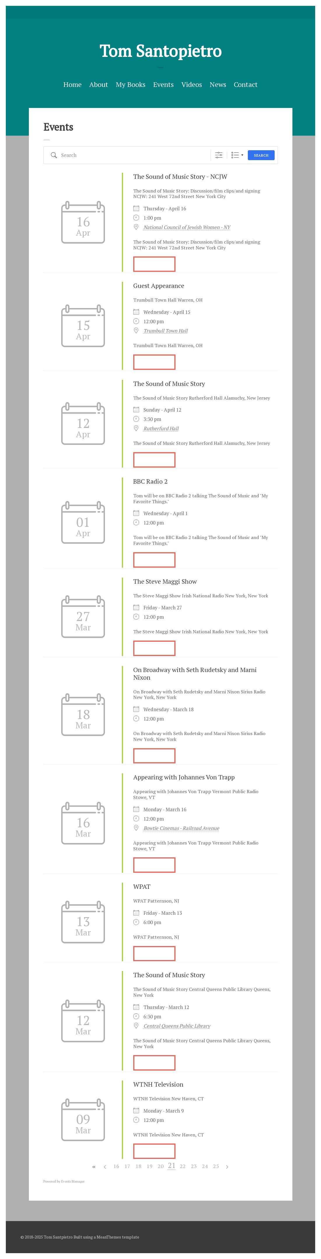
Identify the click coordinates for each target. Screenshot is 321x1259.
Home (72, 84)
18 (138, 1165)
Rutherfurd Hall (160, 428)
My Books (130, 84)
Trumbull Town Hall (165, 331)
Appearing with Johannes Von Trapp (184, 777)
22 (183, 1165)
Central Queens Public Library (176, 1026)
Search (261, 155)
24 (205, 1165)
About (98, 84)
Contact (246, 84)
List (235, 155)
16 (116, 1165)
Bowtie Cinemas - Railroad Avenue (181, 828)
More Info (154, 263)
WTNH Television (158, 1084)
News (218, 84)
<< (94, 1167)
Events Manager (73, 1181)
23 (194, 1165)
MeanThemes (109, 1237)
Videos (191, 84)
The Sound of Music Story (169, 383)
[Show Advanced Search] (218, 155)
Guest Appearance (158, 285)
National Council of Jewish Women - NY (186, 227)
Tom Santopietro (160, 51)
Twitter (151, 12)
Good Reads (169, 12)
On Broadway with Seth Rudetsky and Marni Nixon (195, 673)
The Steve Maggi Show (165, 581)
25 (216, 1165)
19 (149, 1165)
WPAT (141, 886)
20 (161, 1165)
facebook (160, 12)
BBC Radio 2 (150, 481)
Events (163, 84)
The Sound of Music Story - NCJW (180, 176)
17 (127, 1165)
